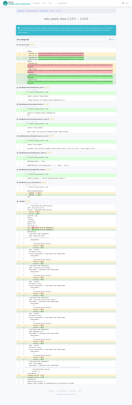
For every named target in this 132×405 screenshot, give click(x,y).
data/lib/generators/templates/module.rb (31, 105)
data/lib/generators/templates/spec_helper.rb (32, 154)
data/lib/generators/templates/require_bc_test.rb (33, 137)
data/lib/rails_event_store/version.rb (30, 184)
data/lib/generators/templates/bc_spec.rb (31, 88)
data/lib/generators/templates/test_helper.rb (32, 171)
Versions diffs (43, 11)
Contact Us (52, 398)
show (112, 39)
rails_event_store (31, 11)
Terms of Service (61, 398)
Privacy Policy (72, 398)
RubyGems (20, 11)
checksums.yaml (24, 45)
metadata (22, 203)
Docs (79, 398)
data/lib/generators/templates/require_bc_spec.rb (34, 120)
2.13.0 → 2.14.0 (55, 11)
